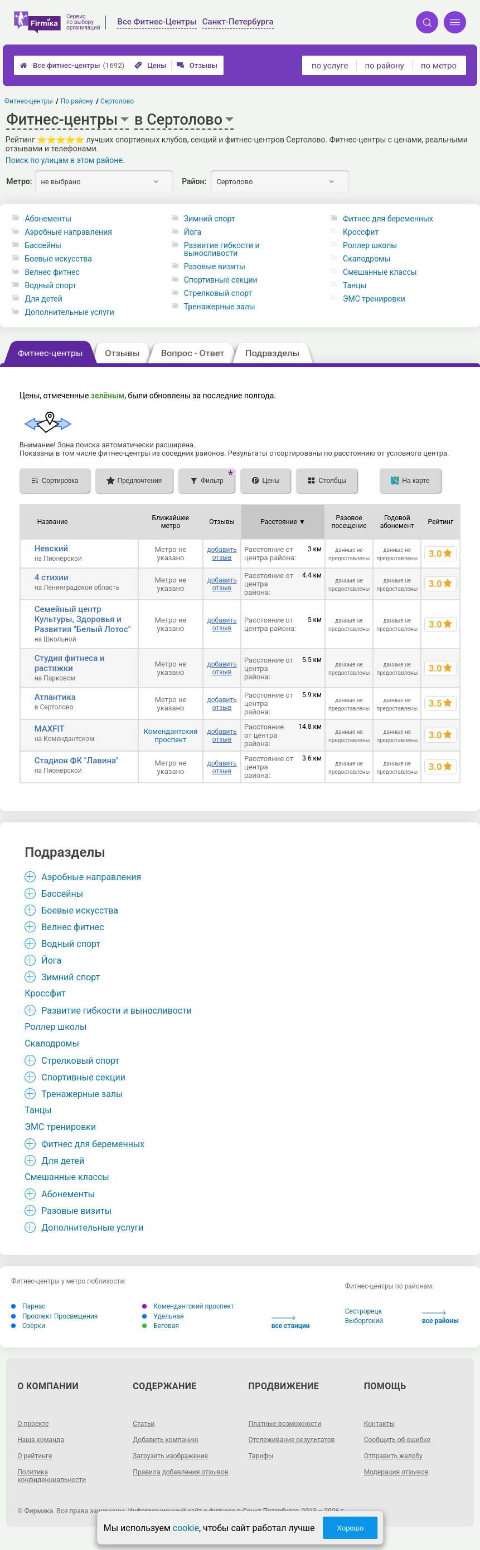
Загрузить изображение (170, 1456)
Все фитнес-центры (72, 65)
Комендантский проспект (171, 735)
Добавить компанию (165, 1440)
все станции (290, 1323)
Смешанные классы (380, 272)
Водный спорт (50, 285)
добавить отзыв (221, 553)
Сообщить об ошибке (397, 1440)
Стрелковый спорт (218, 293)
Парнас (28, 1306)
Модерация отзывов (396, 1472)
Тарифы (261, 1456)
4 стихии (52, 577)
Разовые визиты (214, 266)
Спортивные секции (221, 280)
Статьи (143, 1424)
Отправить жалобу (393, 1456)
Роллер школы (370, 245)
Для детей (43, 299)
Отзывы (197, 65)
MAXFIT (50, 729)
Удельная (162, 1316)
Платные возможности (285, 1424)
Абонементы (48, 219)
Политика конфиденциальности (51, 1476)
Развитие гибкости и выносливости (222, 249)
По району (77, 101)
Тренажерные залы (219, 306)
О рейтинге (34, 1456)
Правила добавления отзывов (180, 1472)
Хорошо (350, 1528)
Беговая (160, 1326)
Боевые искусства (58, 259)
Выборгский (364, 1321)
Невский (51, 549)
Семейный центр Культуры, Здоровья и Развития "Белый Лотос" (83, 619)
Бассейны (43, 245)
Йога (192, 232)
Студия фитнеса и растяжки (70, 663)
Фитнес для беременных (388, 219)
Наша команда (40, 1440)
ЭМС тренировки (374, 299)
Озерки (28, 1326)
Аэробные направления (68, 232)
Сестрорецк (363, 1311)
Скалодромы (366, 259)
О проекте (33, 1424)
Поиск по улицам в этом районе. (65, 160)
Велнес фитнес (52, 272)
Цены (150, 65)
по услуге (330, 66)
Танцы (354, 285)
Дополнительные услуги (69, 312)
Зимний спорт (209, 219)
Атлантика (55, 697)
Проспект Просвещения (54, 1316)
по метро (439, 66)
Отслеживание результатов (292, 1440)
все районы (440, 1318)
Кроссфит (361, 232)
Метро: (19, 181)
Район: (194, 181)
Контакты (379, 1424)
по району (384, 66)
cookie (186, 1528)
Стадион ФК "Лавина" (77, 761)
